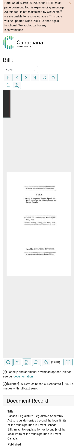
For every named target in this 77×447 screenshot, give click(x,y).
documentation (23, 376)
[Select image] (21, 69)
